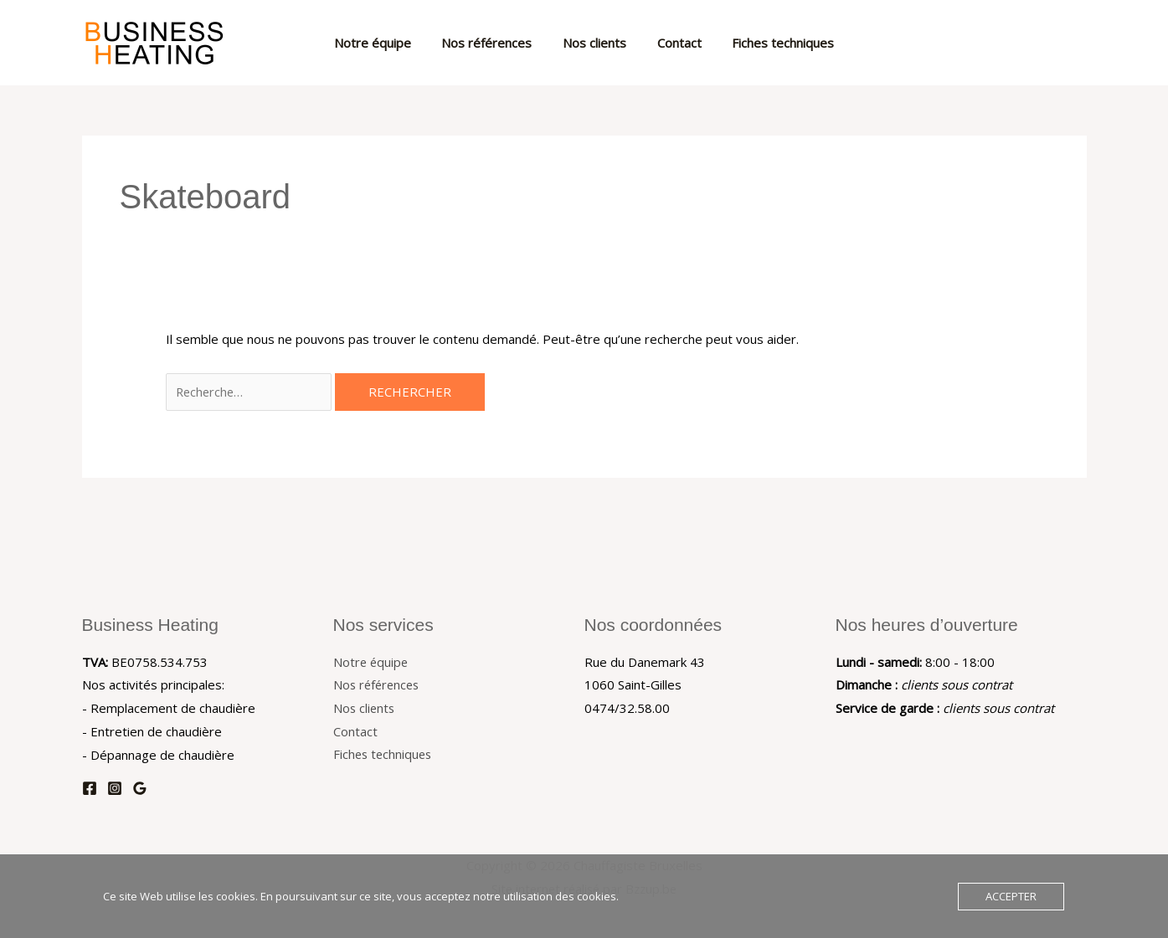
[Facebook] (89, 788)
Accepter (1011, 896)
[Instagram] (114, 788)
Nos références (492, 42)
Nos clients (594, 42)
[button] (1066, 42)
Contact (673, 42)
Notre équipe (383, 42)
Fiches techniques (772, 42)
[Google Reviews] (139, 788)
